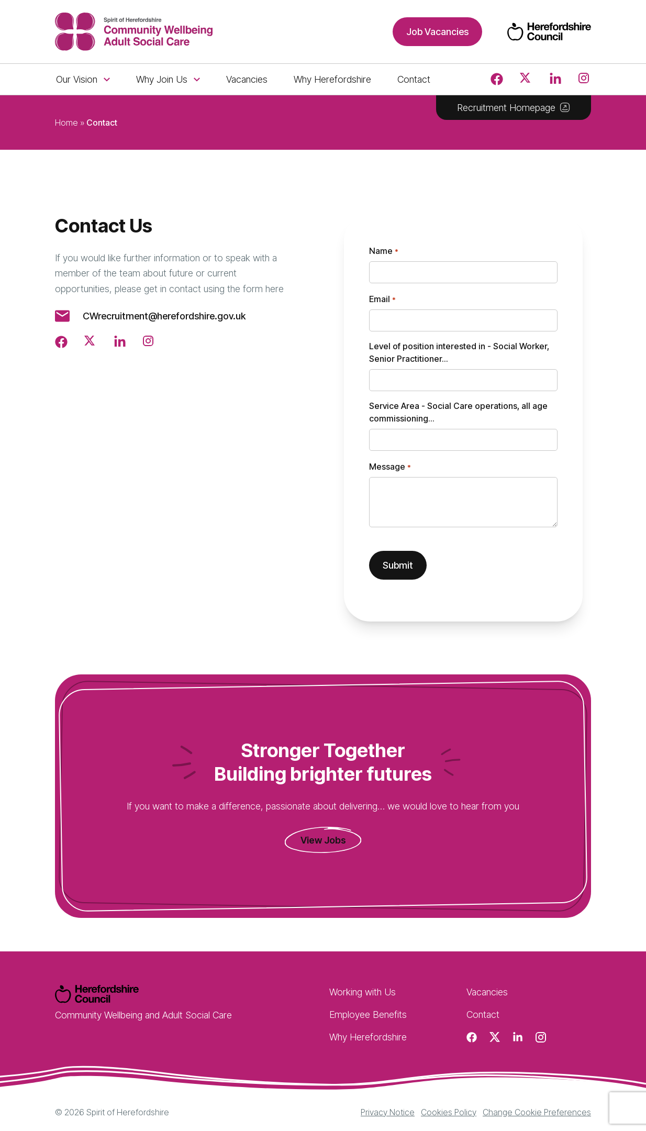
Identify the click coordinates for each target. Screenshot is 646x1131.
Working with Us (362, 991)
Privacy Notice (388, 1112)
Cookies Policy (448, 1112)
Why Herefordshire (332, 79)
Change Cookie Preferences (537, 1112)
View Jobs (323, 840)
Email (382, 299)
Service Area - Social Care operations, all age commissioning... (458, 412)
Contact (413, 79)
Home (66, 122)
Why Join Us (168, 79)
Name (383, 251)
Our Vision (83, 79)
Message (389, 467)
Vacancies (247, 79)
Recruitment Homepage (513, 107)
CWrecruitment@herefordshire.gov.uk (164, 316)
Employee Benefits (368, 1014)
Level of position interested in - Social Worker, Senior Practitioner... (459, 352)
